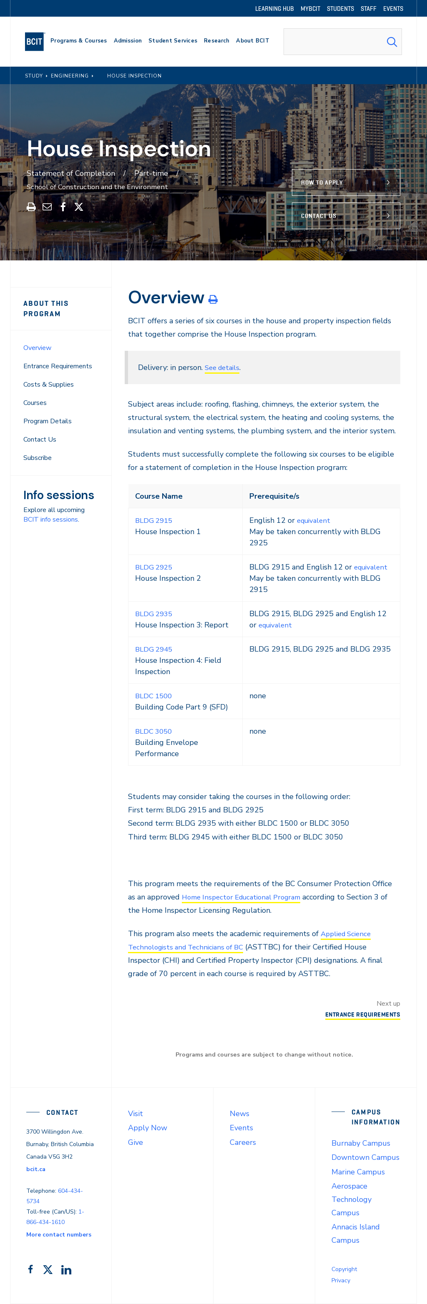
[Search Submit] (392, 41)
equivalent (314, 520)
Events (241, 1128)
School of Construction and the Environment (102, 187)
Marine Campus (358, 1172)
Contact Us (319, 215)
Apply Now (147, 1128)
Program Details (47, 421)
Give (135, 1142)
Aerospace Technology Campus (352, 1199)
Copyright (344, 1269)
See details (224, 367)
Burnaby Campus (361, 1143)
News (239, 1114)
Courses (35, 402)
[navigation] (38, 41)
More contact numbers (58, 1235)
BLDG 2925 (155, 567)
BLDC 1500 (155, 696)
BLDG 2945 (155, 649)
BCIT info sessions (50, 519)
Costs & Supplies (48, 384)
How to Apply (322, 182)
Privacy (341, 1280)
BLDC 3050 (155, 731)
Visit (135, 1114)
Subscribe (37, 457)
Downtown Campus (365, 1157)
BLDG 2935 (155, 614)
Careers (243, 1142)
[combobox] (343, 41)
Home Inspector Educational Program (246, 897)
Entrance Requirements (57, 366)
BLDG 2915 (155, 520)
